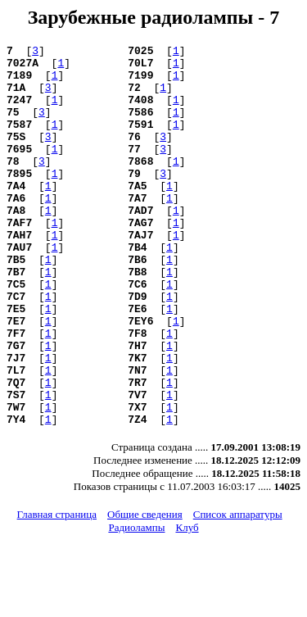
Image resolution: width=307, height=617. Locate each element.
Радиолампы (136, 603)
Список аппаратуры (237, 590)
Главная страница (57, 590)
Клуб (186, 603)
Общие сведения (145, 590)
